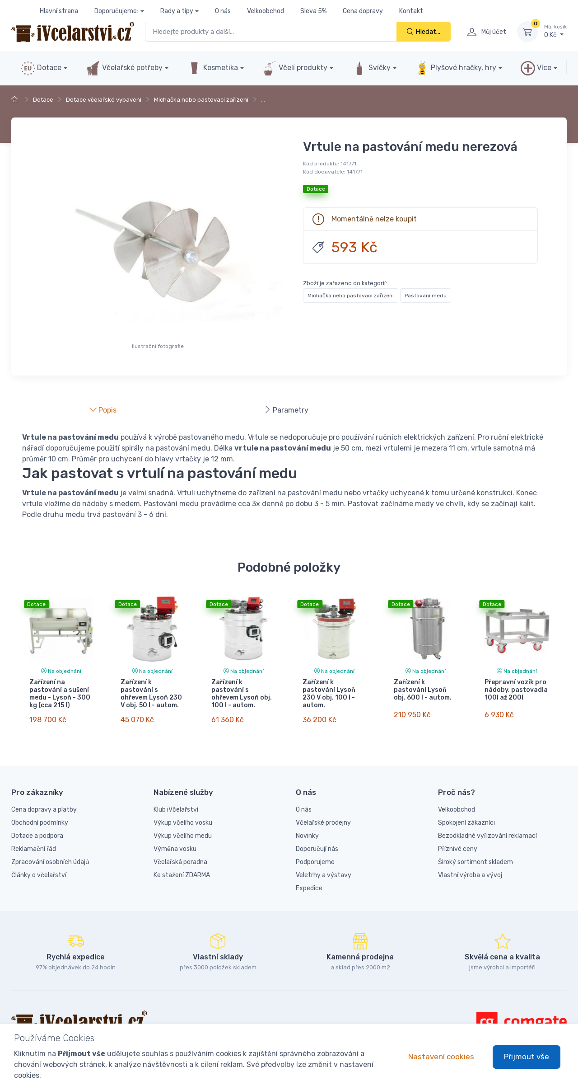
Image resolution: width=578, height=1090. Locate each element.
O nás (223, 11)
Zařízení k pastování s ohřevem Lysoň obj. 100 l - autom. (241, 693)
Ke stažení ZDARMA (182, 867)
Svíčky (371, 68)
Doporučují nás (317, 841)
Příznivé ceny (457, 841)
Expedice (309, 880)
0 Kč (555, 31)
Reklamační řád (33, 841)
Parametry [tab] (286, 410)
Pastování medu (426, 295)
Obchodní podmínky (39, 815)
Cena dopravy (363, 11)
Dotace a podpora (37, 828)
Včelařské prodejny (323, 815)
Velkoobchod (265, 11)
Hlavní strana (59, 11)
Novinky (307, 828)
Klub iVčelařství (176, 802)
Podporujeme (315, 854)
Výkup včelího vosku (183, 815)
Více (536, 68)
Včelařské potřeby (124, 68)
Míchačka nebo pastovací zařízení (201, 99)
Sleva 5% (313, 11)
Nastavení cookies (441, 1056)
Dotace (41, 68)
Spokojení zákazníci (466, 815)
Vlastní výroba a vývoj (470, 867)
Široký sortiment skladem (475, 854)
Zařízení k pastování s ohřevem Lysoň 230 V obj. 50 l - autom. (151, 693)
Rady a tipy (176, 11)
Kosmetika (212, 68)
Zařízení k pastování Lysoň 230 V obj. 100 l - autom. (329, 693)
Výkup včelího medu (183, 828)
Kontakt (411, 11)
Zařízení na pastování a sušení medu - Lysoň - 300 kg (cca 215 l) (59, 693)
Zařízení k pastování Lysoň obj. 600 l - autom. (423, 689)
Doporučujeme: (116, 11)
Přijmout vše (526, 1056)
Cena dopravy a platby (44, 802)
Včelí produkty (294, 68)
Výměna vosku (175, 841)
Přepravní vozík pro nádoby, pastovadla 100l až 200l (516, 689)
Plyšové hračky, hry (455, 68)
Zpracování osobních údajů (50, 854)
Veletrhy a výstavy (323, 867)
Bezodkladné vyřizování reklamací (487, 828)
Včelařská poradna (180, 854)
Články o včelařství (38, 867)
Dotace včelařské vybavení (103, 99)
